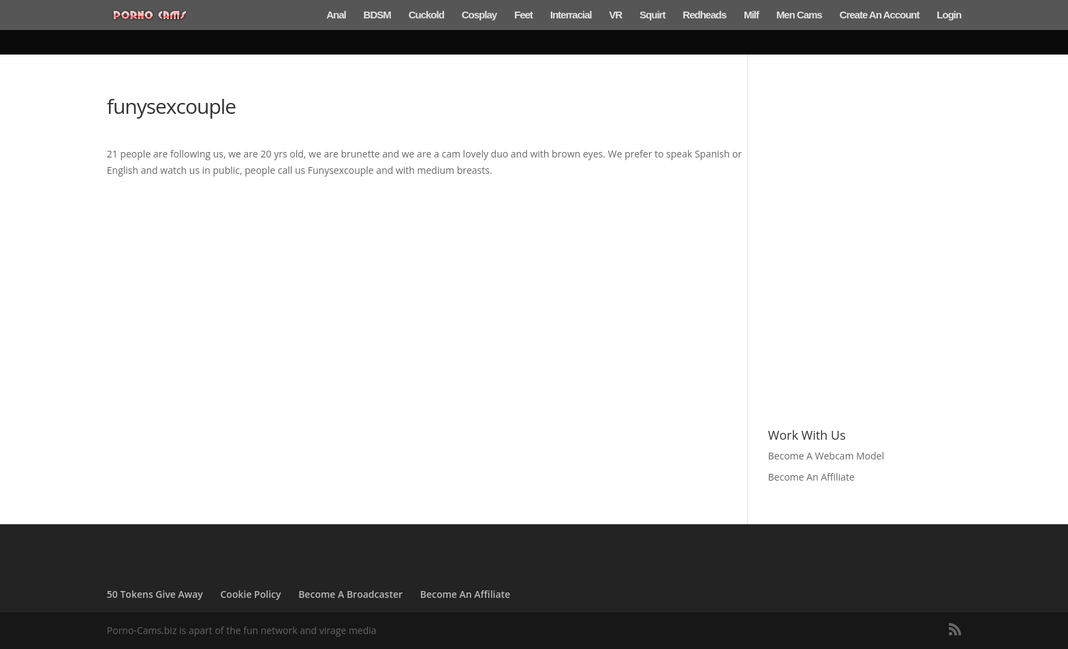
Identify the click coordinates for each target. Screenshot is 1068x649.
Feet (523, 15)
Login (949, 15)
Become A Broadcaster (350, 594)
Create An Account (880, 15)
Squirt (652, 15)
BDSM (377, 15)
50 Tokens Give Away (155, 594)
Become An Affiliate (813, 476)
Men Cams (799, 15)
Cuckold (426, 15)
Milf (751, 15)
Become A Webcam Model (827, 455)
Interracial (571, 15)
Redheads (704, 15)
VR (615, 15)
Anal (336, 15)
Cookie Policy (251, 594)
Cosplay (479, 15)
